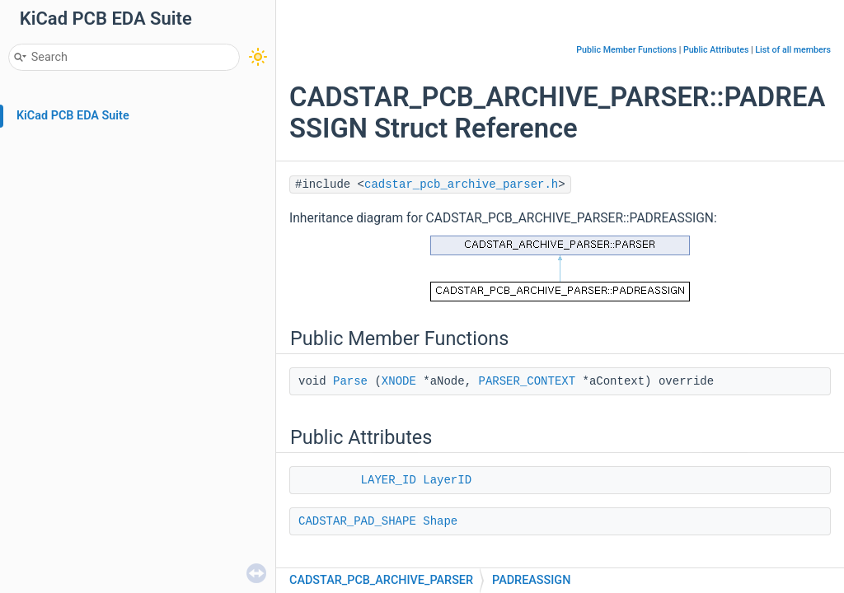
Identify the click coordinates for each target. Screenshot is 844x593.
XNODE (399, 381)
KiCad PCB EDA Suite (72, 116)
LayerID (447, 480)
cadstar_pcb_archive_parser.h (461, 184)
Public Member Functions (626, 49)
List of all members (793, 49)
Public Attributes (716, 49)
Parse (350, 381)
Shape (440, 521)
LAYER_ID (388, 480)
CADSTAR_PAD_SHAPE (357, 521)
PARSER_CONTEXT (526, 381)
